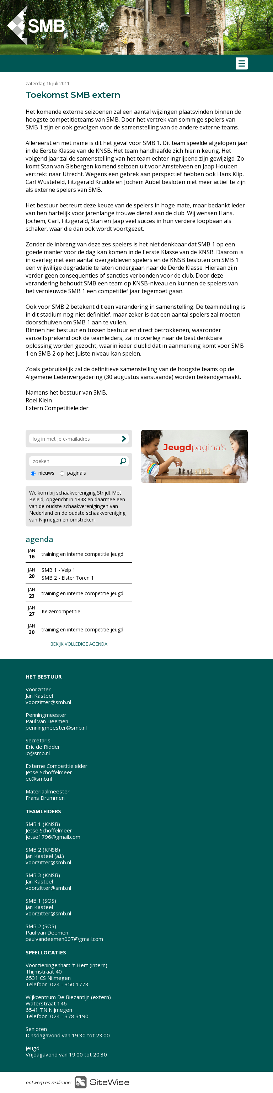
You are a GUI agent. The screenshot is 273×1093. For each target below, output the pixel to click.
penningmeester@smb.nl (56, 727)
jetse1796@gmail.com (53, 836)
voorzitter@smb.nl (48, 702)
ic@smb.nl (38, 753)
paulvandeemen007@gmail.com (64, 938)
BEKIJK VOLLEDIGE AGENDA (78, 644)
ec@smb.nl (39, 778)
